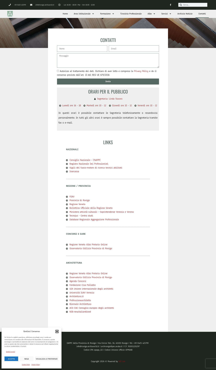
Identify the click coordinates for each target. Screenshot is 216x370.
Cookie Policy (26, 365)
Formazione (107, 13)
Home (65, 13)
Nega (26, 359)
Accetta (11, 359)
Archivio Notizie (184, 13)
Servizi (166, 13)
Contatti (202, 13)
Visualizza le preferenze (47, 359)
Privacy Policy (36, 365)
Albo (151, 13)
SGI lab (121, 361)
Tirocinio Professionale (131, 13)
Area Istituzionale (84, 13)
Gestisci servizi (10, 352)
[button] (57, 331)
